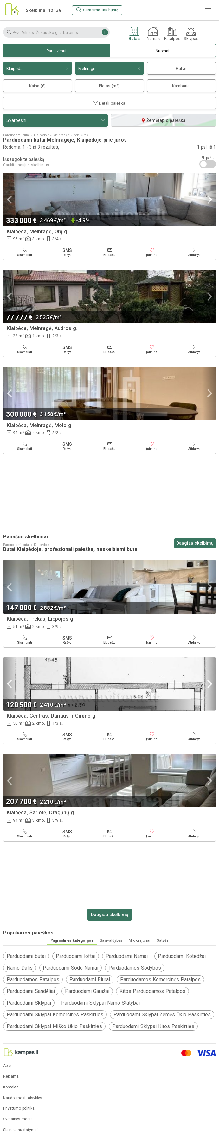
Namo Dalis (20, 968)
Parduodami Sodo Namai (70, 968)
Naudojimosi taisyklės (22, 1098)
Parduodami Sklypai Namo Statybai (100, 1003)
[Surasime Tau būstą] (97, 10)
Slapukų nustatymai (20, 1130)
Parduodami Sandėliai (31, 991)
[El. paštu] (109, 252)
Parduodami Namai (127, 956)
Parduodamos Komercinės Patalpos (160, 980)
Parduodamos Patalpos (33, 980)
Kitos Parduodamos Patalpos (152, 991)
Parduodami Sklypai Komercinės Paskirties (55, 1015)
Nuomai (162, 51)
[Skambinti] (24, 252)
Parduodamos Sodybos (134, 968)
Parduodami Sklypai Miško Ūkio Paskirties (54, 1026)
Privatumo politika (19, 1108)
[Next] (209, 199)
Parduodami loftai (75, 956)
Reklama (11, 1077)
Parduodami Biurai (89, 980)
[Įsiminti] (152, 252)
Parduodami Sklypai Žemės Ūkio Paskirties (162, 1015)
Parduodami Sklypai (29, 1003)
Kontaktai (11, 1087)
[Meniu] (208, 10)
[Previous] (10, 199)
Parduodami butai (26, 956)
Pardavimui (56, 51)
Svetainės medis (18, 1119)
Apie (7, 1066)
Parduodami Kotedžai (182, 956)
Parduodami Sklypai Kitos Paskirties (153, 1026)
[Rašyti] (67, 252)
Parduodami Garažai (87, 991)
